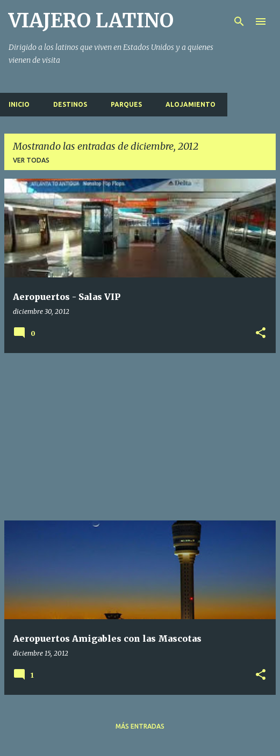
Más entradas (140, 726)
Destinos (70, 104)
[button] (260, 333)
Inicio (19, 104)
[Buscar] (239, 21)
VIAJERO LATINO (91, 21)
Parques (126, 104)
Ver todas (31, 160)
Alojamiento (191, 104)
